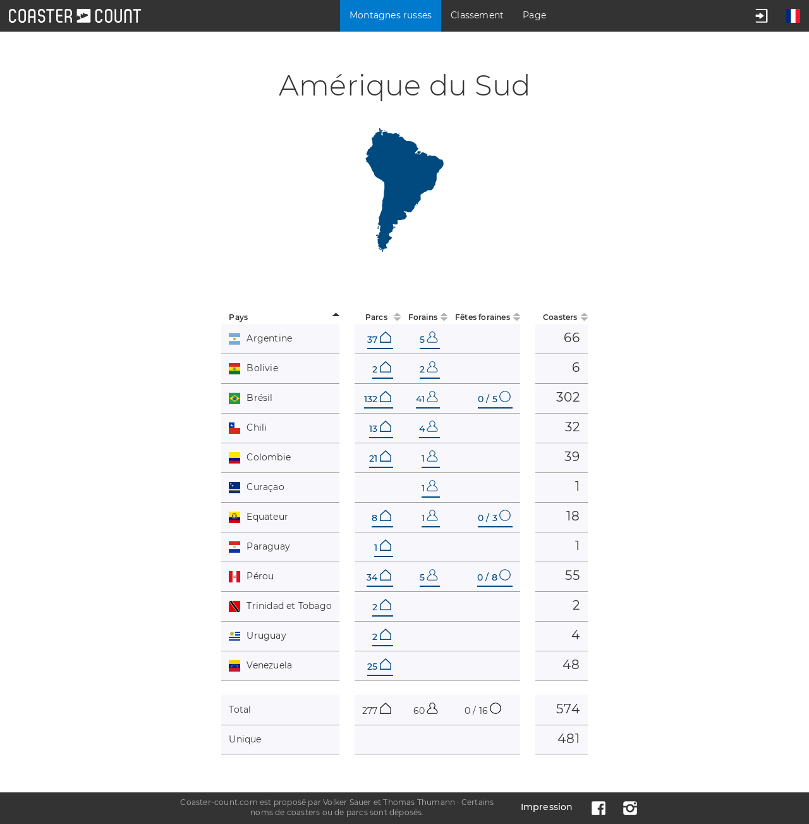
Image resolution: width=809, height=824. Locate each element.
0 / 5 (494, 399)
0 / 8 (494, 577)
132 (377, 399)
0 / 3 (494, 518)
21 (380, 458)
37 (379, 339)
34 (379, 577)
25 (379, 666)
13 (380, 428)
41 (427, 399)
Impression (547, 807)
